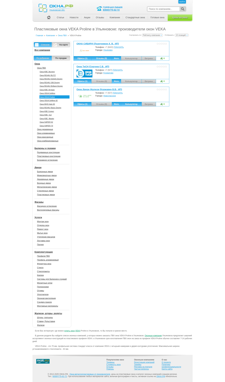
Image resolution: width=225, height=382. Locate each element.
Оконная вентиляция (46, 298)
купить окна (69, 331)
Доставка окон (43, 241)
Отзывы (100, 17)
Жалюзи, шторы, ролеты (48, 313)
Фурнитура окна (44, 264)
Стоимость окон (113, 364)
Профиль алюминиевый (48, 260)
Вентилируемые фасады (48, 210)
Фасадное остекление (47, 206)
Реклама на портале (143, 367)
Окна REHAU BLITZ (48, 75)
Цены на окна (179, 17)
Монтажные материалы (47, 306)
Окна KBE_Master (47, 118)
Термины (110, 362)
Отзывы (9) (101, 58)
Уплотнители (43, 294)
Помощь (110, 369)
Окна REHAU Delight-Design (51, 79)
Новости (74, 17)
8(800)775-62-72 (111, 10)
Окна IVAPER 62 (46, 122)
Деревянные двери (45, 179)
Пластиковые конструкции (49, 156)
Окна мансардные (45, 137)
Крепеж (40, 275)
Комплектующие (44, 252)
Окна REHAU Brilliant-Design (51, 86)
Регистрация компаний (144, 362)
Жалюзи (41, 325)
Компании (115, 17)
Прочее (40, 244)
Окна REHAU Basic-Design (50, 108)
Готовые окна (157, 17)
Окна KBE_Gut (46, 115)
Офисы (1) (82, 58)
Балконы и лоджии (45, 148)
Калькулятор (131, 104)
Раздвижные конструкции (48, 152)
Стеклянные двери (45, 191)
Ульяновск (107, 50)
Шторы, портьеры (45, 317)
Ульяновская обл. (57, 10)
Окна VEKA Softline (47, 93)
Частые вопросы (141, 369)
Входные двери (44, 183)
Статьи (60, 17)
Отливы (40, 291)
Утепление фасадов (46, 237)
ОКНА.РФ (160, 376)
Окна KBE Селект (47, 111)
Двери (38, 167)
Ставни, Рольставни (46, 321)
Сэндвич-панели (44, 302)
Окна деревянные (45, 129)
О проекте (166, 362)
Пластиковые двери (46, 195)
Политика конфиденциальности (171, 365)
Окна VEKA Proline (47, 97)
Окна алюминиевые (46, 133)
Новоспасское (109, 96)
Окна (37, 64)
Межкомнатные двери (47, 175)
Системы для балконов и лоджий (52, 279)
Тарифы (137, 364)
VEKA (77, 331)
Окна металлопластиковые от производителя (90, 374)
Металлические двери (47, 187)
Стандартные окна (135, 17)
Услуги (38, 217)
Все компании (42, 50)
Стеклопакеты (43, 271)
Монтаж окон (43, 221)
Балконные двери (45, 172)
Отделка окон (43, 225)
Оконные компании (153, 335)
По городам (61, 58)
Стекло (40, 268)
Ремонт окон (42, 229)
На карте (63, 45)
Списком (45, 45)
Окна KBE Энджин (47, 90)
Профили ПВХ (43, 256)
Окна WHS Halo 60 (47, 104)
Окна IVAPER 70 (46, 126)
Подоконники (43, 287)
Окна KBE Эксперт (47, 72)
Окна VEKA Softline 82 (49, 100)
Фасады (39, 202)
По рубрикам (43, 58)
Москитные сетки (44, 283)
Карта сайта (167, 369)
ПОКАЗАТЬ (119, 47)
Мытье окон (42, 233)
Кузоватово (108, 73)
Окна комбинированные (47, 141)
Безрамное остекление (47, 160)
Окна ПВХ (41, 68)
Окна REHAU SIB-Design (50, 83)
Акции (87, 17)
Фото (116, 58)
